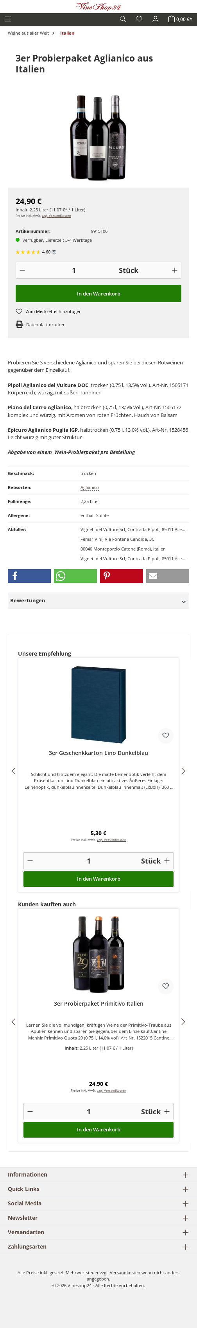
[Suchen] (123, 19)
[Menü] (8, 19)
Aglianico (90, 487)
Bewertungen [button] (98, 600)
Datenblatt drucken (46, 324)
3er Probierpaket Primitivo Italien (98, 1003)
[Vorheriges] (14, 771)
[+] (174, 270)
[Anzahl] (74, 270)
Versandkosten (125, 1272)
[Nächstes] (183, 771)
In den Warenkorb (98, 293)
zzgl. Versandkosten (56, 215)
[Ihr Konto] (155, 19)
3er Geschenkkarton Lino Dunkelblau (98, 752)
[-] (22, 270)
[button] (29, 576)
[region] (98, 139)
